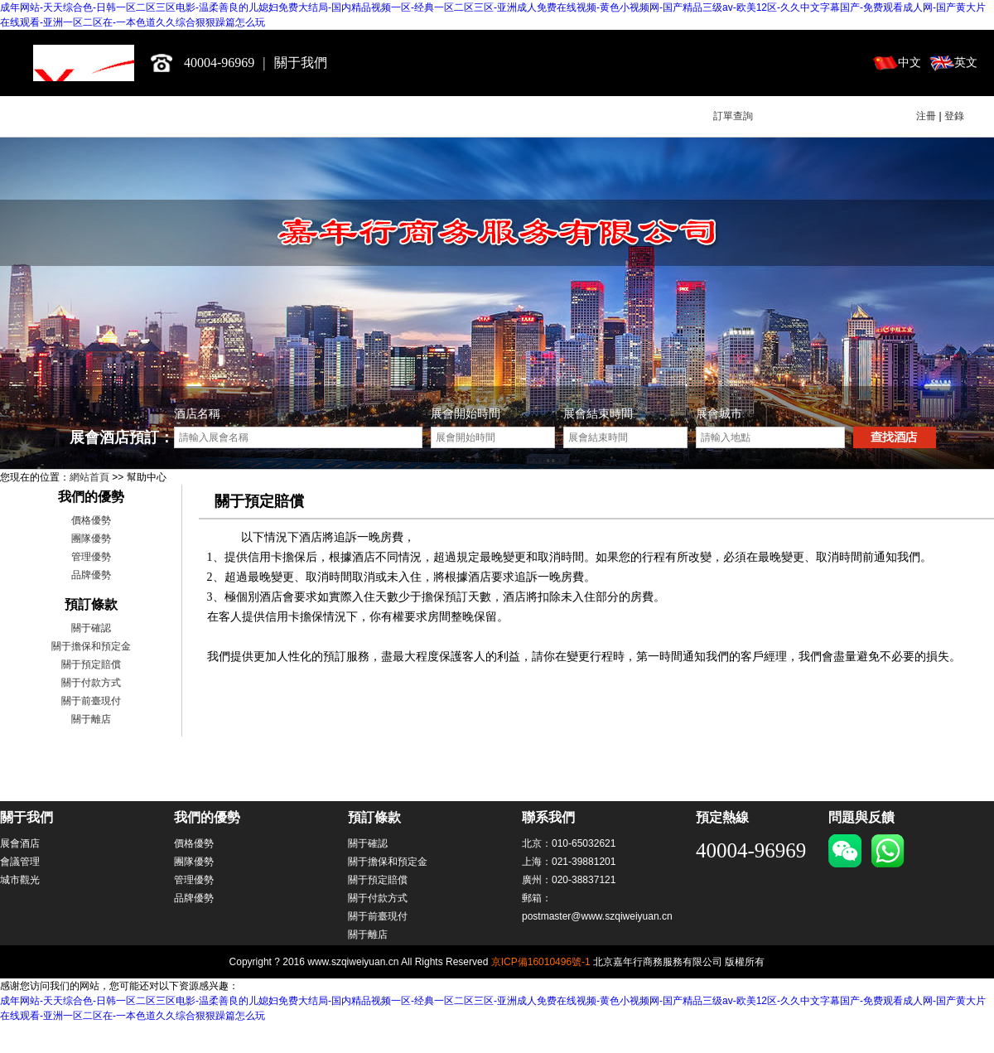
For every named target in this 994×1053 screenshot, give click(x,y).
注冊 (926, 116)
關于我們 (300, 63)
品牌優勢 (91, 575)
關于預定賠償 (91, 664)
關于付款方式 (91, 682)
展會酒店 (20, 843)
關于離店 (91, 719)
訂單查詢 (733, 116)
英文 (965, 62)
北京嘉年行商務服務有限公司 (83, 63)
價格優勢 (91, 520)
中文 (909, 62)
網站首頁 (89, 477)
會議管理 (20, 861)
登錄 (954, 116)
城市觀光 (20, 880)
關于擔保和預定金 (91, 646)
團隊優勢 (91, 538)
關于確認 (91, 628)
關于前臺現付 (91, 701)
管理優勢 (91, 557)
